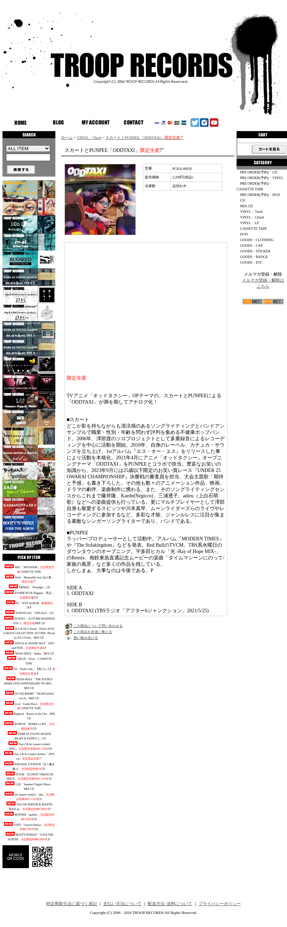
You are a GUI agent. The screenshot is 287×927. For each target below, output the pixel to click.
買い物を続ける (85, 638)
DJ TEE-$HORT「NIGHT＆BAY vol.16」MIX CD (29, 695)
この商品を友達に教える (92, 632)
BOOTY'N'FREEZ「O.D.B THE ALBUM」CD (29, 836)
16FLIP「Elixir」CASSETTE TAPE (29, 660)
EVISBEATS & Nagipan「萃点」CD (29, 594)
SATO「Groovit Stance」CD (29, 826)
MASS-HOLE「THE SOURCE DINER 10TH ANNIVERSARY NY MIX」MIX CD (29, 683)
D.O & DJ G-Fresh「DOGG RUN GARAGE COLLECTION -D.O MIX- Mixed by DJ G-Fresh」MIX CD (29, 633)
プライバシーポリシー (220, 903)
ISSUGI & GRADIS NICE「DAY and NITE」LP (29, 645)
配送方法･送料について (170, 903)
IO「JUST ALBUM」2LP (29, 604)
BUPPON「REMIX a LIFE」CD (29, 725)
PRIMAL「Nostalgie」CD (29, 586)
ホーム (67, 137)
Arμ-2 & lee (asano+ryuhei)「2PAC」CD (29, 745)
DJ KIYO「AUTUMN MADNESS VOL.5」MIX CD (29, 620)
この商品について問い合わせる (98, 626)
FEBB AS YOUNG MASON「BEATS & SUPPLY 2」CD (29, 735)
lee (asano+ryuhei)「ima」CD (29, 796)
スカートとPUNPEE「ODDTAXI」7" (144, 137)
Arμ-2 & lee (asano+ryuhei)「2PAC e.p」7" (29, 755)
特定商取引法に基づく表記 (71, 903)
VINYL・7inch (89, 137)
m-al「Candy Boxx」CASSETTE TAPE (29, 705)
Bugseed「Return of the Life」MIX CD (29, 715)
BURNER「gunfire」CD (29, 816)
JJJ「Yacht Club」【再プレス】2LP (28, 670)
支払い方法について (122, 903)
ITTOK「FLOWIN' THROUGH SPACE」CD (29, 776)
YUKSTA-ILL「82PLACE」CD (28, 612)
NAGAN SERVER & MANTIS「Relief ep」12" (29, 806)
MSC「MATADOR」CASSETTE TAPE (29, 568)
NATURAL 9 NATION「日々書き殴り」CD (29, 766)
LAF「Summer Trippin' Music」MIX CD (28, 786)
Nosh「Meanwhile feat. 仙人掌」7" (29, 579)
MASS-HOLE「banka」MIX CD (29, 653)
